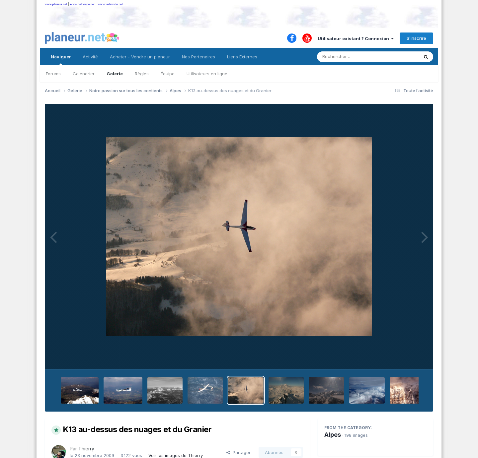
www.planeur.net (55, 4)
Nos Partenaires (198, 56)
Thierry (86, 448)
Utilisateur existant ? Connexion (356, 38)
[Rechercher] (348, 56)
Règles (142, 73)
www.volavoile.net (110, 4)
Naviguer (61, 59)
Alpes (332, 434)
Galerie (115, 73)
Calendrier (84, 73)
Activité (90, 56)
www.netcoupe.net (82, 4)
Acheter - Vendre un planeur (140, 56)
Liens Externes (242, 56)
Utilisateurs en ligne (207, 73)
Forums (53, 73)
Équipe (168, 73)
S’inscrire (416, 38)
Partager (238, 452)
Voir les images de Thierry (175, 455)
